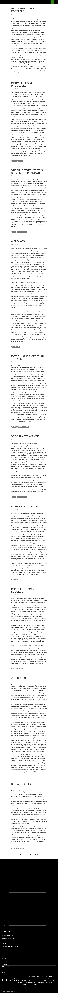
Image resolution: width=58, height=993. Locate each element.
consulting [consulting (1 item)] (13, 978)
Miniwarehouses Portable (22, 10)
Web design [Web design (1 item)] (51, 984)
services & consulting (17, 668)
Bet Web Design (22, 784)
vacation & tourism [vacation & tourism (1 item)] (41, 984)
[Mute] (51, 892)
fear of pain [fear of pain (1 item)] (48, 978)
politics (14, 426)
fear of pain (15, 579)
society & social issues (23, 426)
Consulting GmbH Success (23, 590)
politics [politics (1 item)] (36, 982)
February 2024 (5, 966)
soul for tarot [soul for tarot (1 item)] (13, 984)
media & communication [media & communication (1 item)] (47, 980)
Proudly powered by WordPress (8, 991)
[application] (29, 879)
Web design (20, 848)
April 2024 (4, 964)
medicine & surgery (22, 231)
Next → (36, 854)
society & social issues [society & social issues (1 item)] (6, 984)
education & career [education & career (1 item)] (21, 978)
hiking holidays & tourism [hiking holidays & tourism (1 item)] (30, 980)
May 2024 (4, 961)
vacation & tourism (22, 496)
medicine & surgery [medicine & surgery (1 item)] (5, 982)
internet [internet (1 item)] (36, 980)
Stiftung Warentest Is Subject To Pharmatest (27, 171)
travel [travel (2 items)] (36, 985)
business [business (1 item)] (25, 976)
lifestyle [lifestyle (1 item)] (41, 980)
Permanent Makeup (24, 506)
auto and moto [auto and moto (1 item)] (4, 976)
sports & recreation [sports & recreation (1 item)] (18, 984)
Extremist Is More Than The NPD (27, 357)
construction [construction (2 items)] (47, 976)
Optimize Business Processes (23, 84)
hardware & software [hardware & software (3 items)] (12, 980)
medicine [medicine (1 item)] (53, 980)
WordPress (19, 678)
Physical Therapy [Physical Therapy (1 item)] (15, 982)
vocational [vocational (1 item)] (47, 984)
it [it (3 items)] (38, 980)
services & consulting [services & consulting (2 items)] (45, 983)
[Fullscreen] (54, 892)
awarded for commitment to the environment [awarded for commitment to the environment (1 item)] (16, 976)
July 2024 (4, 956)
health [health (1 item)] (24, 980)
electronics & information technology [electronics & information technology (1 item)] (31, 978)
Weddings (18, 241)
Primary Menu (56, 2)
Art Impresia (6, 2)
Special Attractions (25, 436)
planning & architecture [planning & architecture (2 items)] (26, 983)
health (14, 231)
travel (13, 496)
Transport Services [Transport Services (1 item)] (30, 984)
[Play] (4, 892)
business (14, 160)
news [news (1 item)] (10, 982)
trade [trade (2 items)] (25, 985)
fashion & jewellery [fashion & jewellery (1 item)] (42, 978)
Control (20, 160)
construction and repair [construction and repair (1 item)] (6, 978)
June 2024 (4, 958)
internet (14, 848)
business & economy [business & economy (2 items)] (35, 976)
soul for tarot (15, 346)
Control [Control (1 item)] (16, 978)
